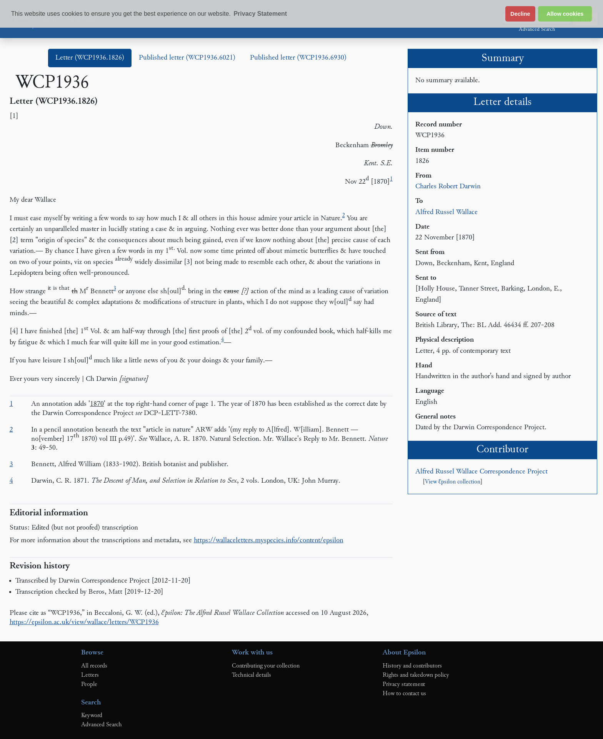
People (89, 684)
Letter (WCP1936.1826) (89, 57)
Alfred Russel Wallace (446, 212)
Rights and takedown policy (416, 675)
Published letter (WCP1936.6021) (187, 57)
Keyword (91, 715)
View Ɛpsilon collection (452, 482)
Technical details (251, 675)
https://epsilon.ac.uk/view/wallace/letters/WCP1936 (84, 622)
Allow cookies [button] (564, 14)
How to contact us (404, 694)
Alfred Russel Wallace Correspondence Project (481, 471)
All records (94, 666)
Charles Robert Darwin (448, 186)
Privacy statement (404, 684)
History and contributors (412, 666)
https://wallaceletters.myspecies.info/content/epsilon (268, 540)
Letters (90, 675)
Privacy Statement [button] (260, 13)
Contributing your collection (266, 666)
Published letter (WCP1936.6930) (298, 57)
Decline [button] (520, 14)
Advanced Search (537, 29)
